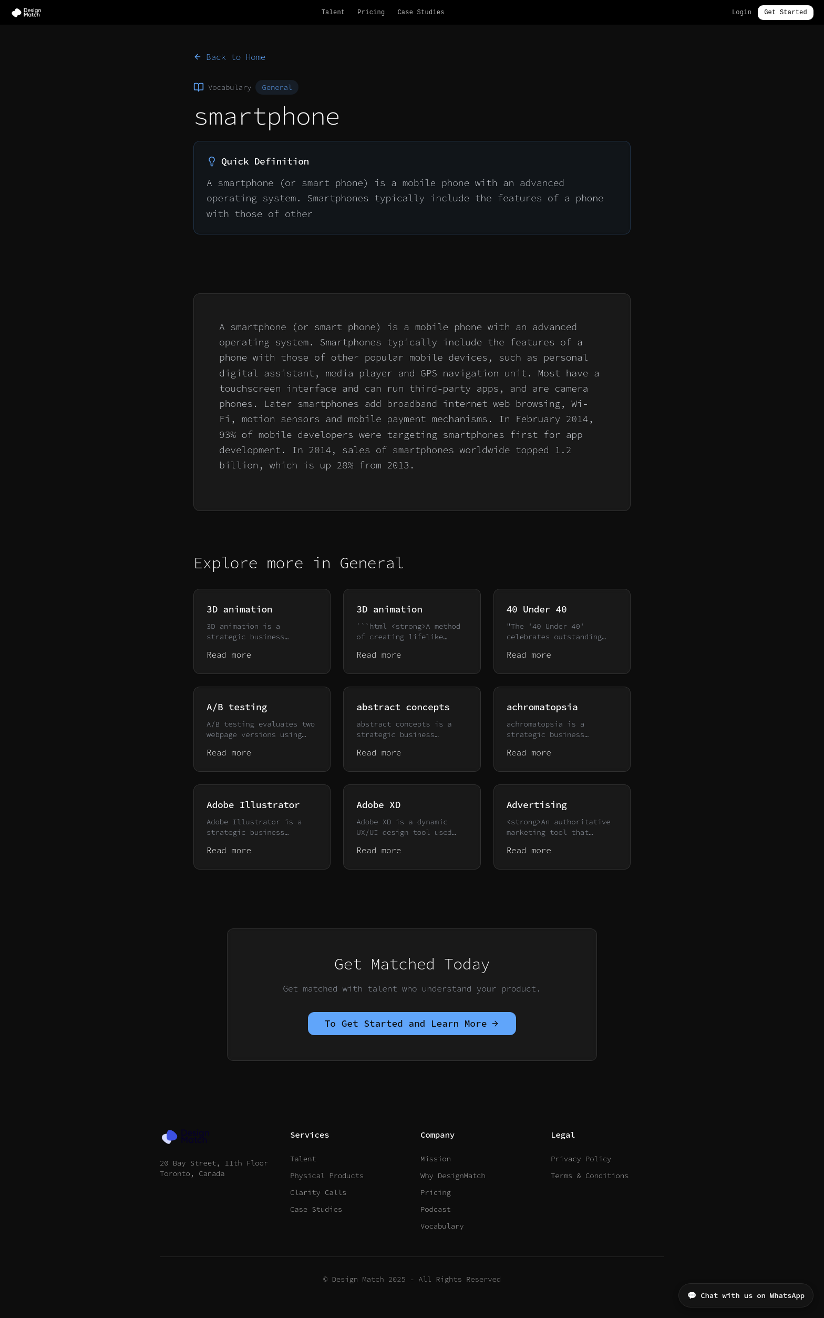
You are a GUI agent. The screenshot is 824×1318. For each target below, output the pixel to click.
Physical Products (327, 1175)
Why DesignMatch (453, 1175)
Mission (435, 1158)
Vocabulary (442, 1226)
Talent (333, 12)
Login (741, 12)
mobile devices (448, 357)
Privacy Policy (581, 1158)
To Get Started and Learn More (412, 1023)
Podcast (435, 1209)
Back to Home (229, 57)
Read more (229, 654)
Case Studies (420, 12)
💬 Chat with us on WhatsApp (746, 1295)
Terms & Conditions (590, 1175)
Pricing (371, 12)
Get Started (785, 12)
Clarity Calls (318, 1192)
